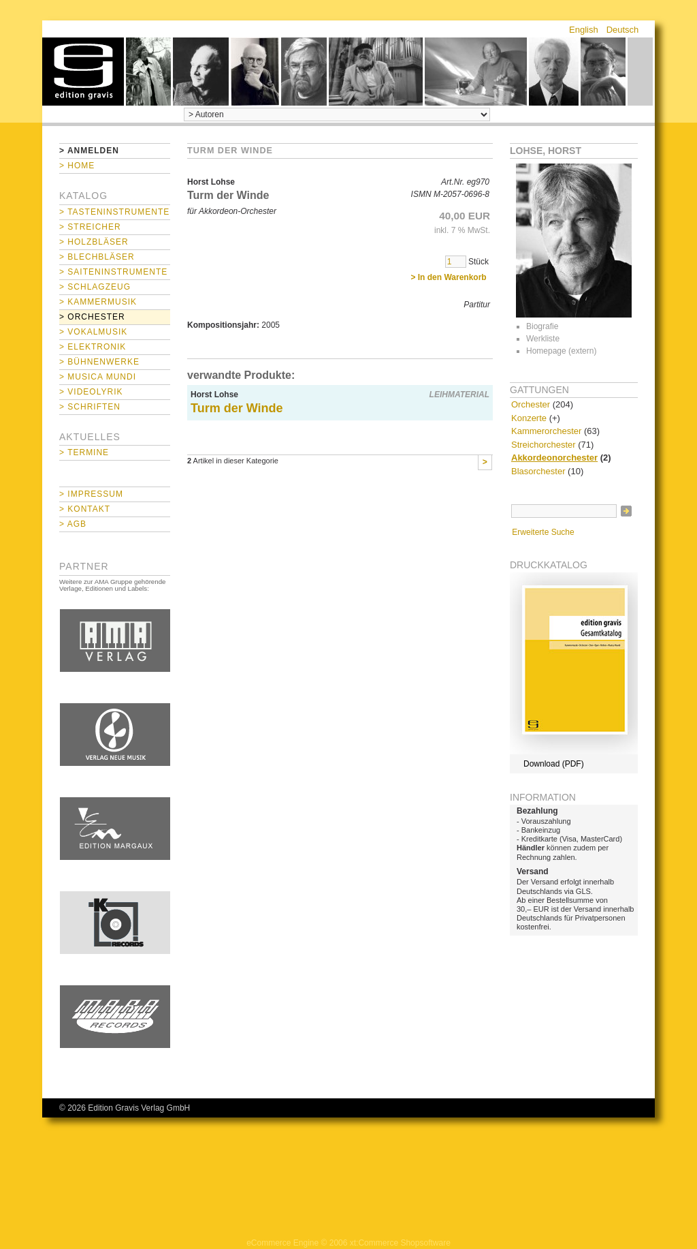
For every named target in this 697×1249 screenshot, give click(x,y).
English (583, 30)
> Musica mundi (97, 377)
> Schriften (89, 407)
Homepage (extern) (561, 351)
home (83, 71)
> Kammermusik (98, 302)
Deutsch (622, 30)
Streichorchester (543, 445)
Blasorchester (538, 471)
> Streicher (90, 227)
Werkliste (543, 338)
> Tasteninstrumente (114, 212)
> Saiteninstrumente (113, 272)
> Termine (84, 452)
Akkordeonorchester (554, 457)
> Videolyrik (91, 392)
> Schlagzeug (95, 287)
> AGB (72, 524)
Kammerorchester (546, 431)
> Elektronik (92, 347)
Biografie (542, 326)
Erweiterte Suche (543, 532)
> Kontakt (84, 509)
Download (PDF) (553, 764)
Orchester (530, 404)
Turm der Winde (237, 408)
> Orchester (92, 317)
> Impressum (91, 494)
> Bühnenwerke (99, 362)
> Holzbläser (94, 242)
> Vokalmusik (93, 332)
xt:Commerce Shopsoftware (400, 1243)
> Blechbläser (97, 257)
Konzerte (529, 418)
